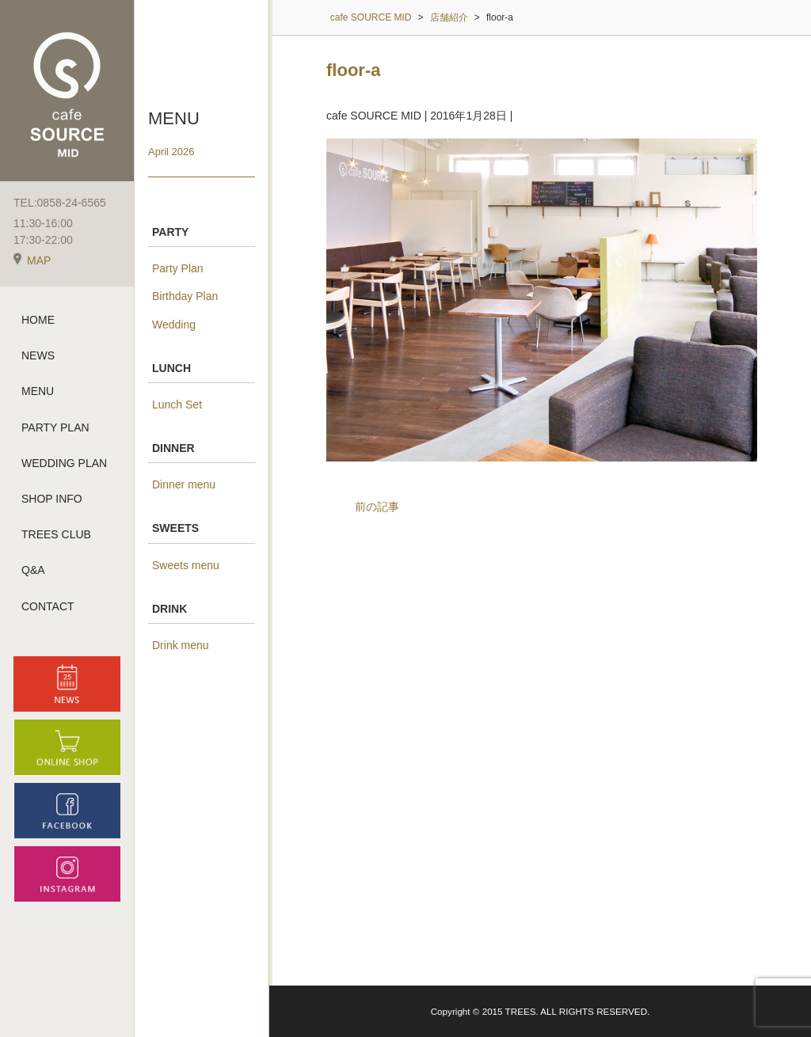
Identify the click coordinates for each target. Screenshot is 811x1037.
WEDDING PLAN (64, 463)
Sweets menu (185, 565)
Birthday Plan (185, 296)
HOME (38, 319)
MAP (32, 260)
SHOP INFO (51, 498)
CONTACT (47, 606)
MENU (37, 391)
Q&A (33, 570)
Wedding (174, 324)
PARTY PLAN (55, 427)
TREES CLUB (56, 534)
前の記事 (377, 506)
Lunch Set (177, 404)
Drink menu (180, 645)
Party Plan (178, 268)
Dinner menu (183, 484)
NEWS (38, 355)
